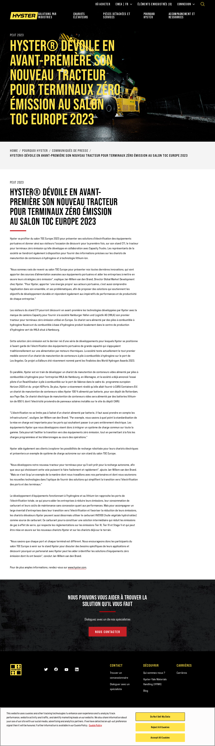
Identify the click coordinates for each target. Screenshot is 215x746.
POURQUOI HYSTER (149, 15)
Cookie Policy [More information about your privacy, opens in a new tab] (95, 725)
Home (14, 151)
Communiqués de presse (70, 151)
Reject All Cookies (160, 727)
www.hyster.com (77, 567)
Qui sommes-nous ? (154, 672)
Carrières (182, 672)
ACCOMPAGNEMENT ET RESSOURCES (182, 15)
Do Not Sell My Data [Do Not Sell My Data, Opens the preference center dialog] (160, 717)
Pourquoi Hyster (35, 151)
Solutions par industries (47, 15)
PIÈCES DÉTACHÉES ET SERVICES (116, 15)
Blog (145, 690)
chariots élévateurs (80, 15)
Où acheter (103, 4)
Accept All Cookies (160, 738)
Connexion (186, 4)
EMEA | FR (124, 4)
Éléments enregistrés (155, 4)
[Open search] (202, 4)
